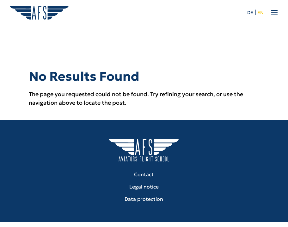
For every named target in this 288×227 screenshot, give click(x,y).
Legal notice (144, 186)
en (260, 12)
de (250, 12)
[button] (14, 213)
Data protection (144, 199)
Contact (144, 174)
